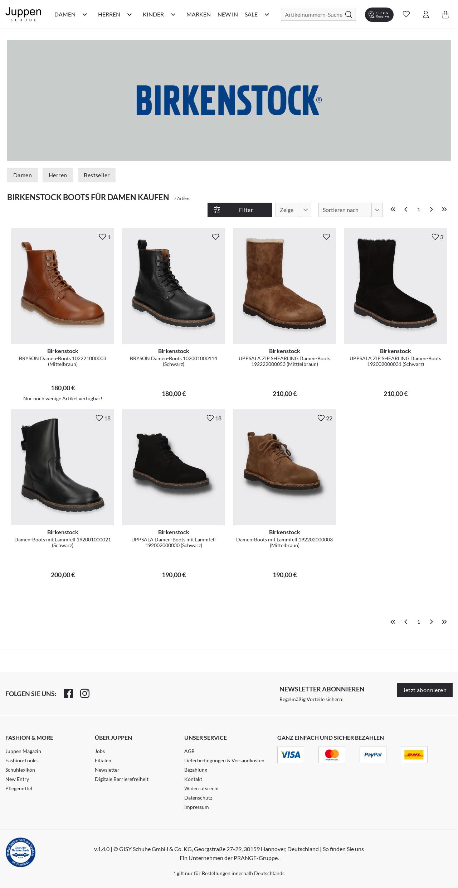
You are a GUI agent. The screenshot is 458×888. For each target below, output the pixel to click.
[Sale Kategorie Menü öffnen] (267, 14)
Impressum (196, 807)
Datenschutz (198, 798)
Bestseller (96, 175)
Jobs (100, 751)
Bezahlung (195, 770)
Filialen (103, 760)
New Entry (17, 779)
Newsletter (107, 770)
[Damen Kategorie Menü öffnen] (85, 14)
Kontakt (193, 779)
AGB (189, 751)
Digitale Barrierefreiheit (121, 779)
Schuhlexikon (20, 770)
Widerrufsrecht (201, 788)
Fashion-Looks (21, 760)
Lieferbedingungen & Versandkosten (224, 760)
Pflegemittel (18, 788)
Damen (22, 175)
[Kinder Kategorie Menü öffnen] (173, 14)
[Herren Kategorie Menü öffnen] (129, 14)
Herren (58, 175)
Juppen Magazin (23, 751)
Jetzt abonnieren (425, 689)
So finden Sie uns (343, 848)
